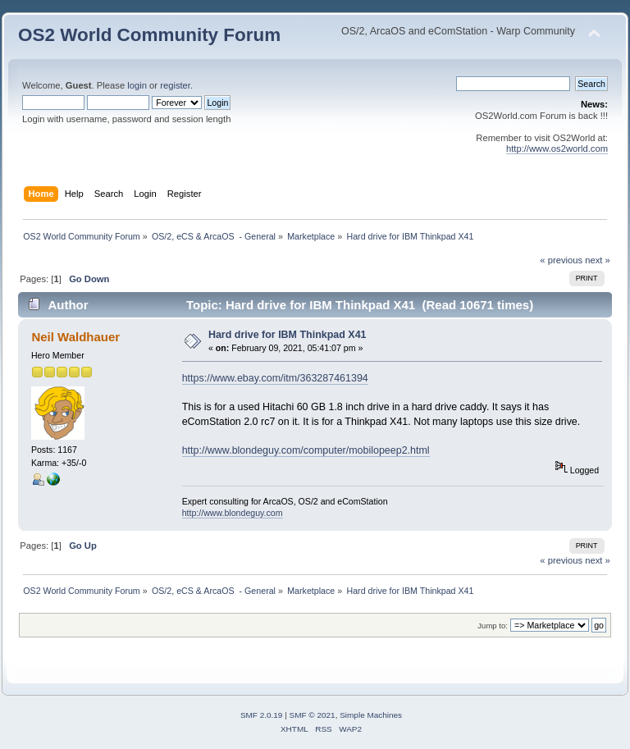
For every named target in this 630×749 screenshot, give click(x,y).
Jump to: (492, 625)
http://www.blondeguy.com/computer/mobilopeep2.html (306, 450)
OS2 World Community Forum (149, 35)
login (137, 85)
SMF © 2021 (313, 714)
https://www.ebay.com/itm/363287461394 (275, 378)
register (175, 85)
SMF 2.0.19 (261, 714)
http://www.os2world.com (557, 148)
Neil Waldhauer (75, 337)
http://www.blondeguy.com (232, 513)
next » (597, 260)
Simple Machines (371, 714)
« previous (561, 260)
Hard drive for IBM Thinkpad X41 (287, 334)
